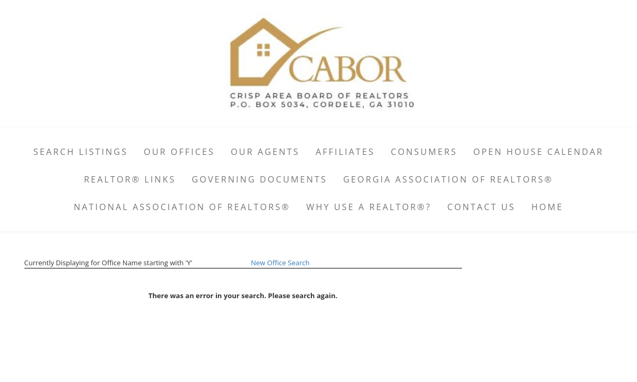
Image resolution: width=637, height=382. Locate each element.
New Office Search (280, 262)
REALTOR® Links (130, 179)
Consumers (424, 152)
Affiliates (345, 152)
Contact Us (481, 207)
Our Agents (265, 152)
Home (547, 207)
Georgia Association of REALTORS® (448, 179)
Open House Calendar (538, 152)
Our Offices (179, 152)
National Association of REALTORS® (182, 207)
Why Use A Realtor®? (368, 207)
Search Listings (80, 152)
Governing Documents (259, 179)
